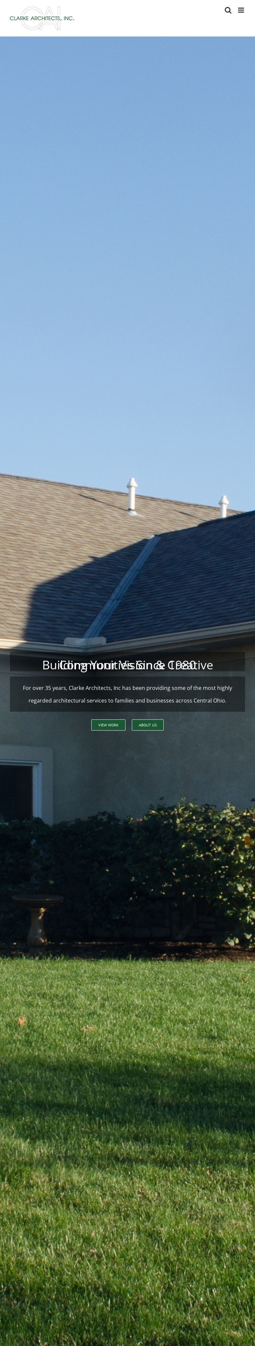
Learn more (45, 354)
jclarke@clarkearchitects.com (60, 1313)
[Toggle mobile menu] (241, 10)
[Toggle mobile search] (228, 10)
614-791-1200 (188, 731)
